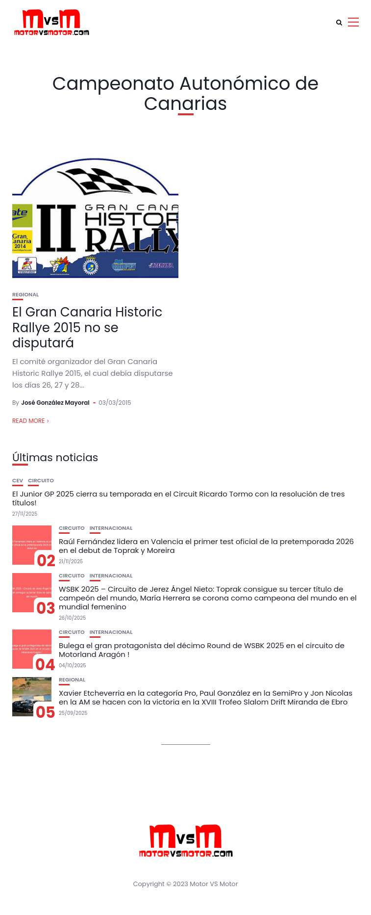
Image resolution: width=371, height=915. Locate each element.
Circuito (41, 480)
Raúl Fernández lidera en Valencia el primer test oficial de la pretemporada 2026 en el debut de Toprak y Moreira (206, 545)
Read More (28, 421)
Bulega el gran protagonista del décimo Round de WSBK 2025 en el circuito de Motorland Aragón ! (202, 649)
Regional (25, 294)
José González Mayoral (55, 402)
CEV (17, 480)
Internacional (111, 528)
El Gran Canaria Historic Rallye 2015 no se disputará (87, 327)
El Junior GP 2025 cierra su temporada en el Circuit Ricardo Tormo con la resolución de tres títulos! (178, 498)
